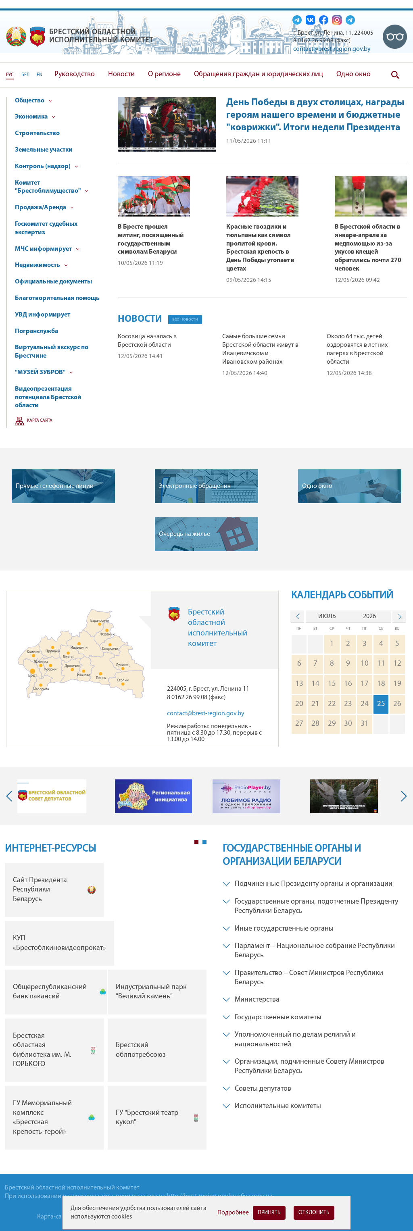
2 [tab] (204, 842)
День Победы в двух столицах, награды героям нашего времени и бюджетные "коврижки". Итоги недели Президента (315, 115)
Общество (33, 101)
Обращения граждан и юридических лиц (258, 74)
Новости (121, 74)
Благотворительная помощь (57, 298)
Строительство (37, 133)
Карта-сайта (54, 1217)
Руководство (74, 74)
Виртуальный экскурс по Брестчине (51, 351)
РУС (10, 75)
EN (39, 75)
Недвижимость (41, 265)
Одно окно (353, 74)
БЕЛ (25, 75)
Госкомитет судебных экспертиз (46, 228)
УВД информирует (42, 315)
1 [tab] (196, 842)
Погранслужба (36, 331)
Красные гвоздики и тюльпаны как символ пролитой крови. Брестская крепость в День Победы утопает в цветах (260, 248)
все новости (185, 319)
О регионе (164, 74)
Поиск (395, 75)
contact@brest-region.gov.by (332, 49)
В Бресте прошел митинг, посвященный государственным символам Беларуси (151, 239)
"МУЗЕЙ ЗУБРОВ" (44, 372)
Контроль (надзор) (46, 166)
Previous (11, 796)
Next (402, 796)
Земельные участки (44, 150)
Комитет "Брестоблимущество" (51, 187)
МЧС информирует (47, 249)
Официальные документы (53, 282)
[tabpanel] (105, 1008)
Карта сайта (39, 421)
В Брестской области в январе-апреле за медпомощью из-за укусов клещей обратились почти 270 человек (368, 248)
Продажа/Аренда (44, 207)
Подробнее (233, 1213)
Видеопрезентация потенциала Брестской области (48, 397)
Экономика (35, 117)
